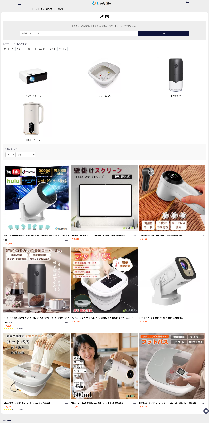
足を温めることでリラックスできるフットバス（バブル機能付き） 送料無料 (167, 403)
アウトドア (8, 49)
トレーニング (39, 49)
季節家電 (51, 49)
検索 (164, 33)
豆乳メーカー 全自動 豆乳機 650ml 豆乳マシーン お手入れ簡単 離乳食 (97, 403)
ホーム (34, 9)
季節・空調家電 (46, 9)
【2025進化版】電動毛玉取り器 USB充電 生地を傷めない (160, 235)
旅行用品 (62, 49)
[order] (25, 154)
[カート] (187, 3)
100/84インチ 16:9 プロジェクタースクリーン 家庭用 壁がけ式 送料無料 (98, 235)
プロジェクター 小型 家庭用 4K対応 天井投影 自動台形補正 (161, 318)
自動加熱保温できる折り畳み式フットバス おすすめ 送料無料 (26, 403)
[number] (10, 154)
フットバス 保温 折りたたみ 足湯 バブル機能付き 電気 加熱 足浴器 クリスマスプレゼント (104, 318)
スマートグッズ (23, 49)
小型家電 (59, 9)
